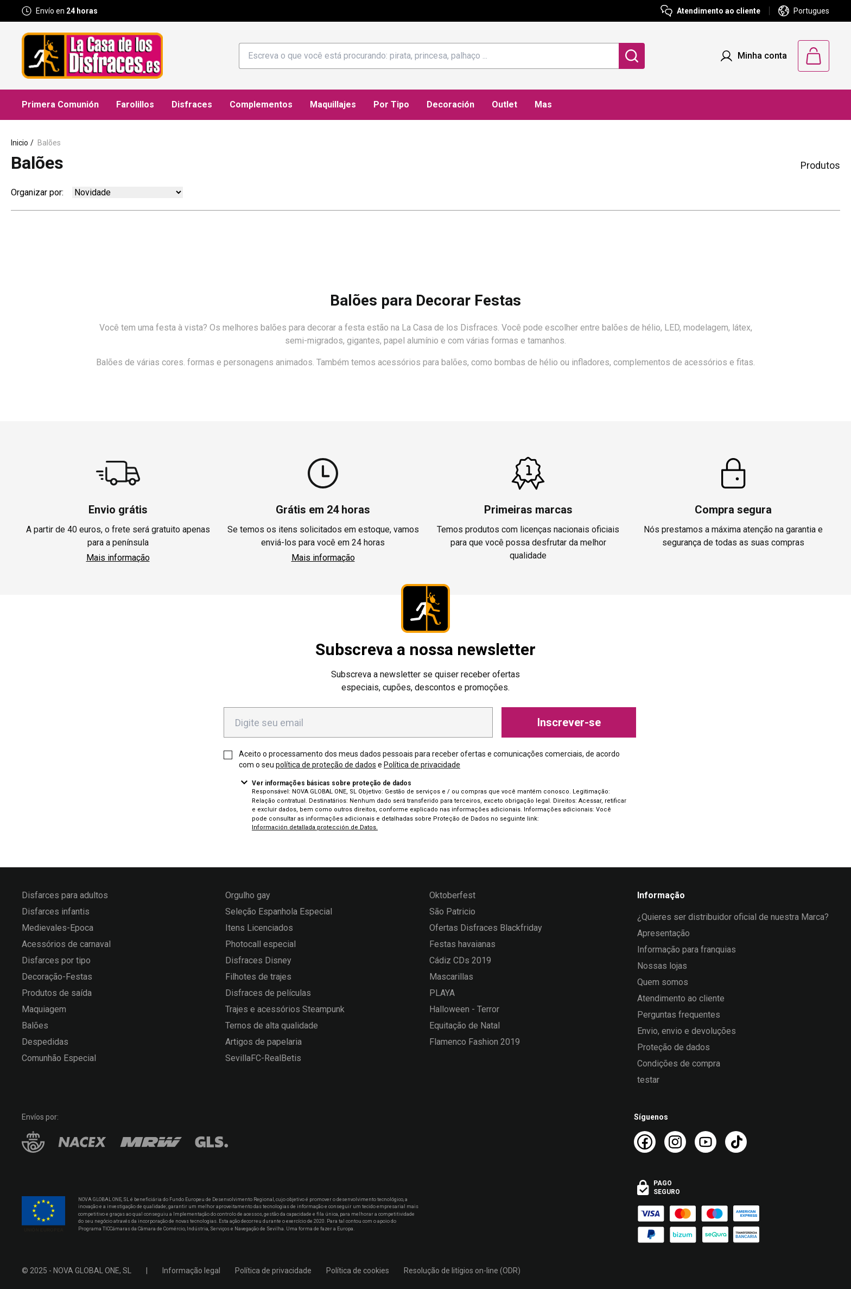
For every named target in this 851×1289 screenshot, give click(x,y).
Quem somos (662, 982)
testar (648, 1080)
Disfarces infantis (56, 911)
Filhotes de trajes (258, 976)
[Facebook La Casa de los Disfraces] (645, 1142)
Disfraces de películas (268, 993)
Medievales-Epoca (57, 928)
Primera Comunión (60, 104)
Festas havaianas (462, 944)
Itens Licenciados (259, 928)
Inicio (19, 142)
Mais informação (118, 558)
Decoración (450, 104)
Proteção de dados (673, 1047)
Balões (49, 142)
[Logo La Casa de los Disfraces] (92, 56)
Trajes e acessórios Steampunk (285, 1009)
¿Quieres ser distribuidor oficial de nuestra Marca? (733, 917)
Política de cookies (357, 1270)
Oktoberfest (452, 895)
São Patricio (452, 911)
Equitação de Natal (464, 1025)
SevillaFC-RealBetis (263, 1058)
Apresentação (663, 933)
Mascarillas (451, 976)
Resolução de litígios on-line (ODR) (462, 1270)
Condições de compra (678, 1063)
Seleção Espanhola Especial (278, 911)
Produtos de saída (57, 993)
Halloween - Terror (464, 1009)
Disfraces (192, 104)
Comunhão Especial (59, 1058)
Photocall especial (260, 944)
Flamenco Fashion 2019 (474, 1042)
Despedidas (45, 1042)
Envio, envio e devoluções (686, 1031)
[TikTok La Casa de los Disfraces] (736, 1142)
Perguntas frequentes (678, 1014)
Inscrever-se (569, 722)
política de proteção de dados (326, 764)
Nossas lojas (662, 966)
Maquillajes (333, 104)
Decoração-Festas (57, 976)
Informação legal (191, 1270)
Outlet (504, 104)
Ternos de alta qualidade (271, 1025)
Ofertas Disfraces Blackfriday (485, 928)
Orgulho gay (247, 895)
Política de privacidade (422, 764)
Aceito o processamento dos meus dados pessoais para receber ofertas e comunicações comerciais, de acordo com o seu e (429, 759)
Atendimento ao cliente (681, 998)
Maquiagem (44, 1009)
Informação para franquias (686, 949)
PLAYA (442, 993)
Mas (543, 104)
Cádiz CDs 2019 (460, 960)
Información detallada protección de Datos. (315, 827)
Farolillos (135, 104)
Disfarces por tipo (56, 960)
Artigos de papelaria (263, 1042)
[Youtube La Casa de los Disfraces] (705, 1142)
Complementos (261, 104)
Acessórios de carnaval (66, 944)
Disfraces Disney (258, 960)
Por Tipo (391, 104)
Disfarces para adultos (65, 895)
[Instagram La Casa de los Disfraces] (675, 1142)
